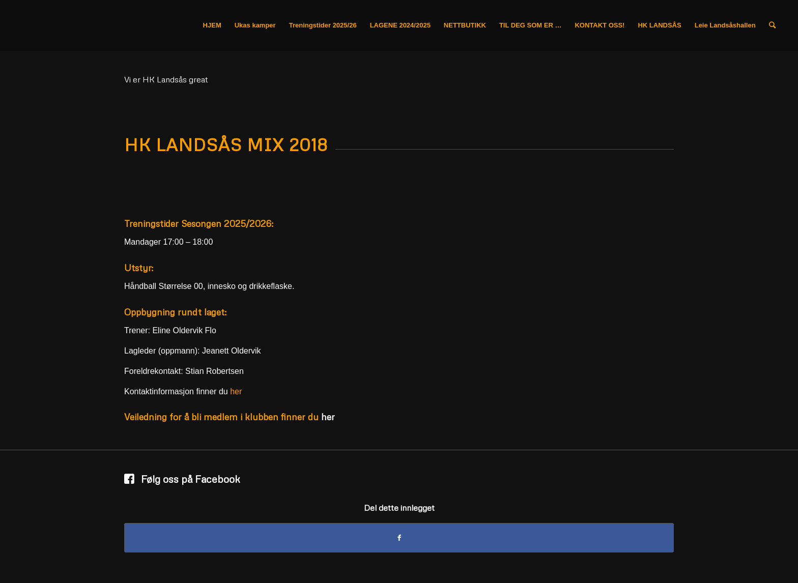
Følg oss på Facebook (190, 479)
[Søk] (772, 25)
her (236, 391)
